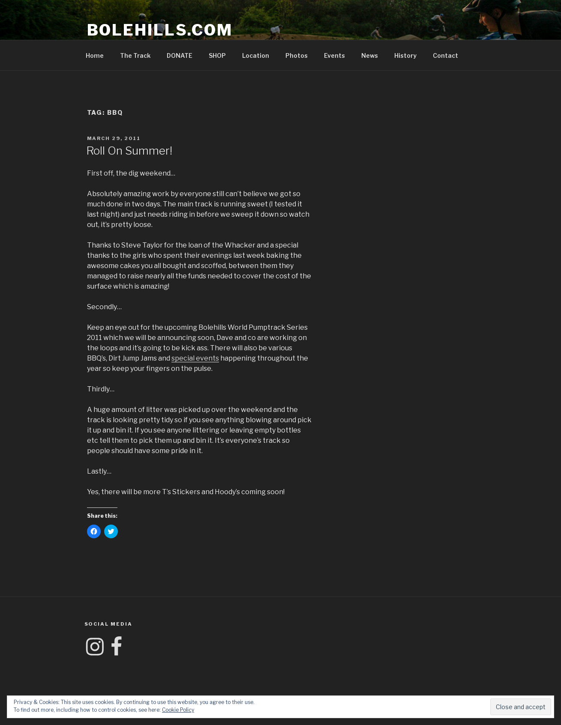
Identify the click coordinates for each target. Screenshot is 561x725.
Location (255, 55)
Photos (296, 55)
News (369, 55)
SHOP (217, 55)
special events (195, 358)
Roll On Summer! (129, 150)
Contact (445, 55)
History (405, 55)
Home (95, 55)
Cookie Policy (178, 710)
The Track (135, 55)
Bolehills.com (160, 30)
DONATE (179, 55)
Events (334, 55)
